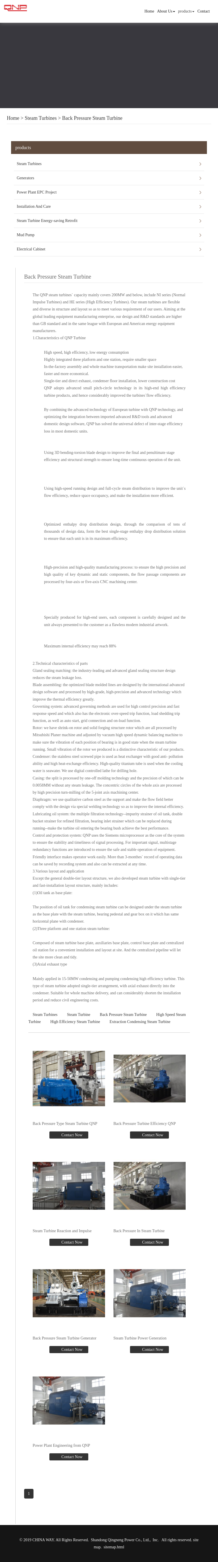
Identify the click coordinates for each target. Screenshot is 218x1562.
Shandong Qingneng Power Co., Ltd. (120, 1540)
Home (149, 11)
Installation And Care (34, 206)
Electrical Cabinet (31, 249)
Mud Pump (26, 235)
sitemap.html (114, 1547)
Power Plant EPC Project (36, 192)
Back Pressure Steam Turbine (92, 118)
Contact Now (71, 1135)
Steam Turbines (41, 118)
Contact (203, 11)
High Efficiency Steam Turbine (75, 1022)
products (186, 11)
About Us (166, 11)
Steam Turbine (78, 1014)
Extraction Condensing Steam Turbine (140, 1022)
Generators (25, 178)
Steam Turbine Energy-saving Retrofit (47, 221)
